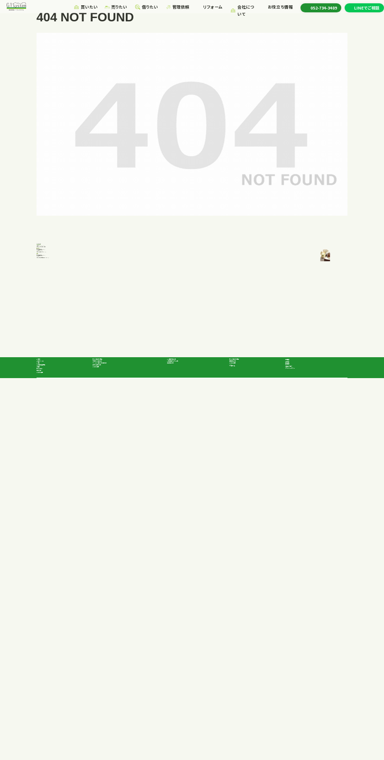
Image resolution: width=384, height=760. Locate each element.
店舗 (46, 689)
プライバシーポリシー (307, 698)
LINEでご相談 (367, 8)
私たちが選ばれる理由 (113, 648)
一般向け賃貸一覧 (190, 657)
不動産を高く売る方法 (113, 657)
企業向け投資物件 (59, 681)
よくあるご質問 (50, 716)
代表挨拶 (294, 648)
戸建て (48, 657)
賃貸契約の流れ (182, 674)
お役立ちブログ (301, 689)
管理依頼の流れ (244, 657)
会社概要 (294, 657)
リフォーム (207, 8)
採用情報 (294, 666)
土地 (46, 673)
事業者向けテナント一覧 (195, 665)
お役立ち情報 (277, 8)
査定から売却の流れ (112, 675)
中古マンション (55, 665)
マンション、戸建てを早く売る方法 (123, 666)
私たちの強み (49, 698)
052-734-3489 (60, 385)
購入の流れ (47, 707)
